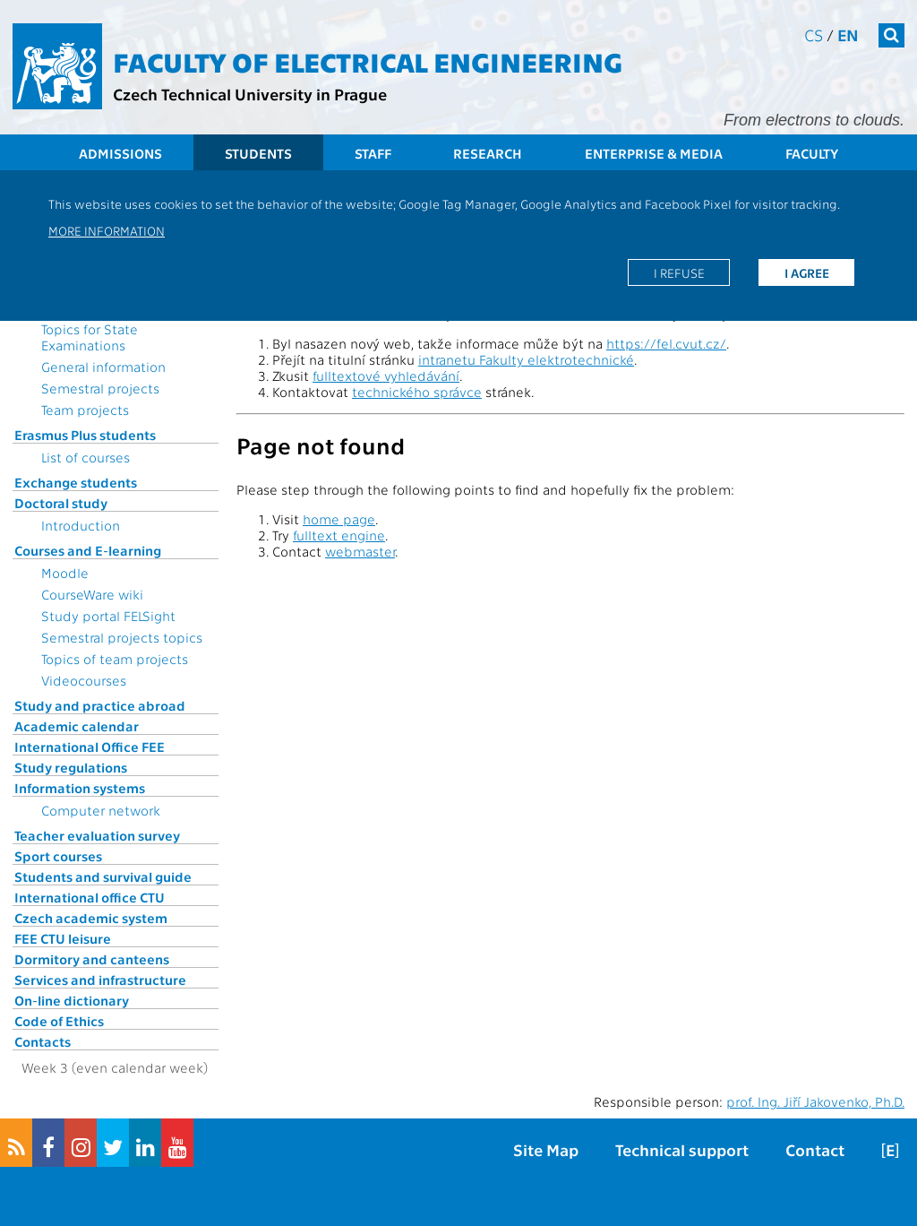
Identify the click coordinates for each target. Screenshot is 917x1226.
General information (103, 366)
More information (106, 230)
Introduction (80, 525)
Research (487, 153)
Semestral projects (100, 388)
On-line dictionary (71, 1000)
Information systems (79, 788)
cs (813, 34)
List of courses (85, 457)
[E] (890, 1149)
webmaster (360, 551)
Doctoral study (60, 503)
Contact (814, 1149)
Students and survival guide (103, 876)
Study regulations (70, 767)
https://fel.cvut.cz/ (666, 343)
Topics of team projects (114, 659)
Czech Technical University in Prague (250, 93)
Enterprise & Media (654, 153)
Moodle (65, 573)
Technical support (682, 1149)
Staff (373, 153)
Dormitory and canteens (91, 959)
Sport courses (58, 856)
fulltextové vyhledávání (386, 375)
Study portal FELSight (108, 616)
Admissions (120, 153)
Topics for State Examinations (89, 337)
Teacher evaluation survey (97, 835)
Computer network (100, 810)
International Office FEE (89, 746)
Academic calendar (76, 726)
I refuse (679, 272)
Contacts (42, 1041)
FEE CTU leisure (62, 938)
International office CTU (89, 897)
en (848, 34)
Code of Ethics (59, 1021)
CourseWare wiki (92, 594)
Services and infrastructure (100, 979)
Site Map (545, 1149)
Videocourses (83, 680)
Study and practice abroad (99, 705)
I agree (806, 272)
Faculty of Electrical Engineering (367, 61)
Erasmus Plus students (85, 435)
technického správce (417, 392)
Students (258, 153)
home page (339, 519)
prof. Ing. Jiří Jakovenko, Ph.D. (815, 1101)
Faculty (811, 153)
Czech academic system (90, 918)
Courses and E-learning (87, 550)
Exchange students (75, 482)
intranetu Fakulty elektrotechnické (526, 359)
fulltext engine (339, 535)
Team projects (85, 409)
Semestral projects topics (121, 637)
